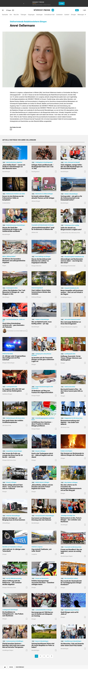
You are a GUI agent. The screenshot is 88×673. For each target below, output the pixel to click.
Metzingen (81, 14)
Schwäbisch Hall (49, 14)
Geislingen (39, 14)
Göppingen (31, 14)
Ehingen (73, 14)
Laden (62, 3)
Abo (77, 10)
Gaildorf (66, 14)
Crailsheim (59, 14)
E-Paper (10, 10)
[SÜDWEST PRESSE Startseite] (44, 10)
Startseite (5, 14)
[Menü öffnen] (3, 10)
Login (84, 10)
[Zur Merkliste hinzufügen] (26, 171)
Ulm (11, 14)
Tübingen (23, 14)
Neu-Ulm (16, 14)
